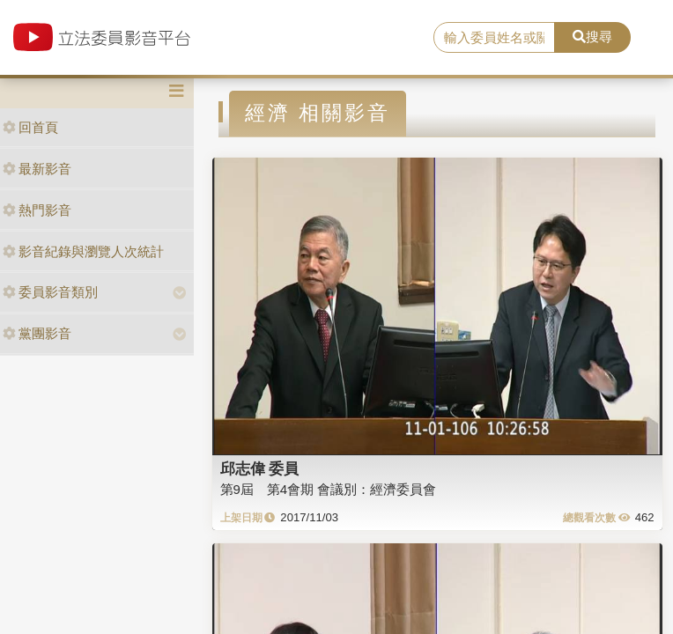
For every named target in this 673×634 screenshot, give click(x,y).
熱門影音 (37, 210)
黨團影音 (37, 333)
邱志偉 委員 (260, 468)
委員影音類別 (50, 291)
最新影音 (37, 168)
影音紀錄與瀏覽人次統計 (83, 251)
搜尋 (592, 36)
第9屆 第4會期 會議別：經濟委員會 (328, 489)
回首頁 (30, 127)
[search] (494, 38)
